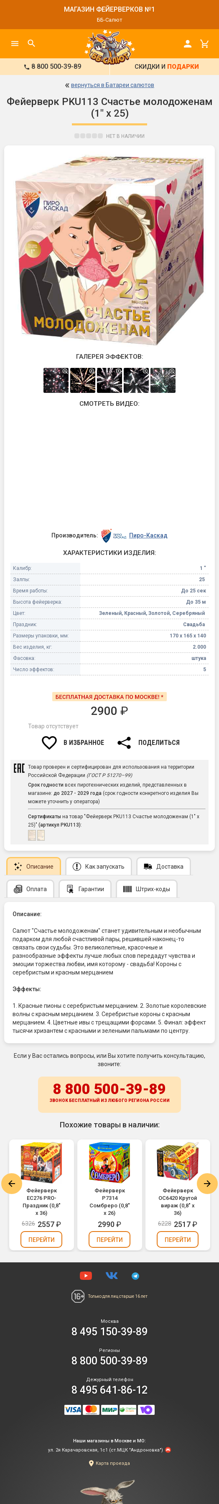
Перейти (41, 1240)
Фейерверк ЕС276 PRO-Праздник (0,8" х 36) (42, 1201)
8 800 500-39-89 (109, 1093)
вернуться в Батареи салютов (112, 85)
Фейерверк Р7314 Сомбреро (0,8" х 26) (109, 1201)
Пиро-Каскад (148, 535)
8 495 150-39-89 (109, 1332)
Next (207, 1183)
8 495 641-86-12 (109, 1390)
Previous (11, 1183)
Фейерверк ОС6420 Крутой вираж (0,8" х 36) (177, 1201)
